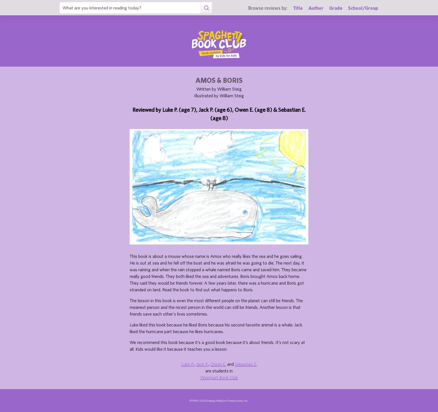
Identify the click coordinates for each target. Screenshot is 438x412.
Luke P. (187, 364)
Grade (335, 8)
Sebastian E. (246, 364)
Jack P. (202, 364)
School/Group (363, 8)
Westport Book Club (219, 377)
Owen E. (218, 364)
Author (315, 8)
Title (298, 8)
